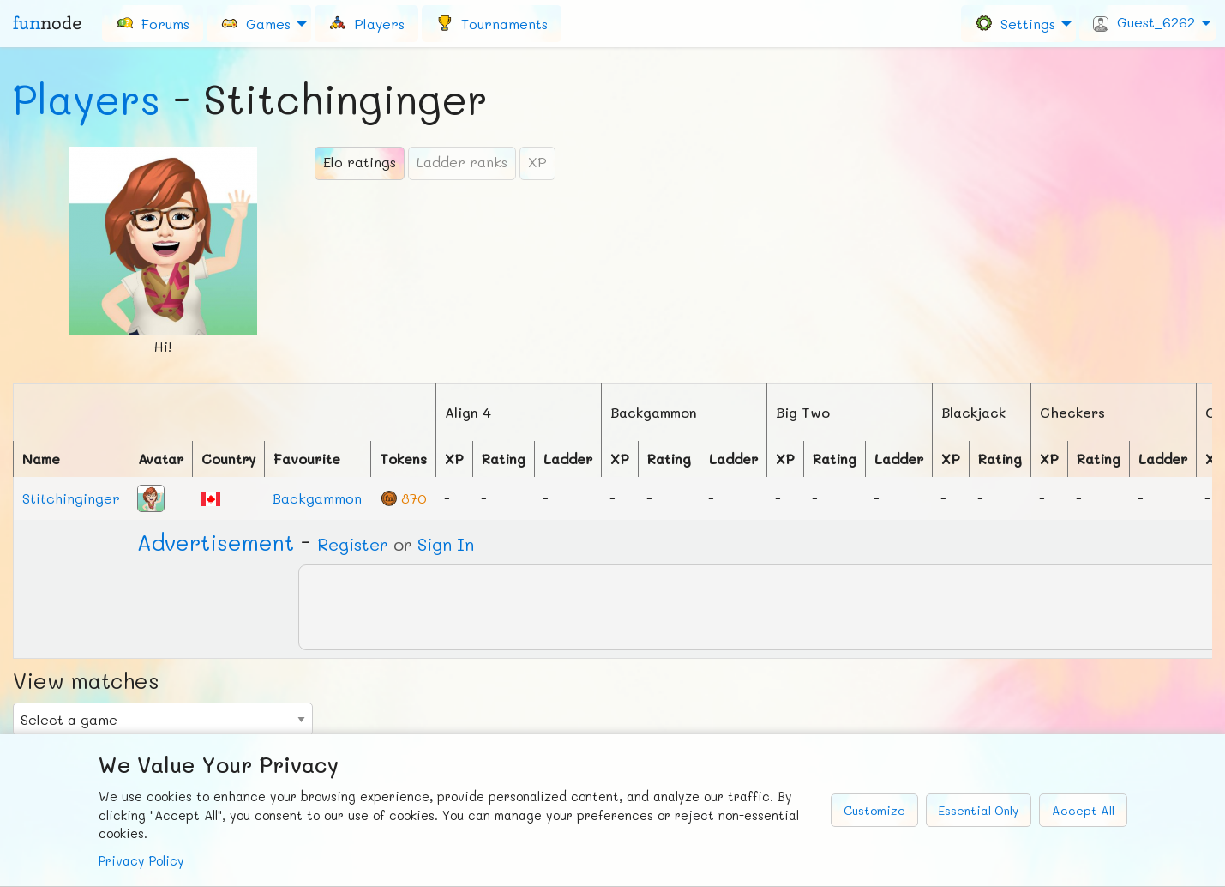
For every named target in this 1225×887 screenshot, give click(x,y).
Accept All (1083, 810)
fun (47, 23)
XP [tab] (537, 162)
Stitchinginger (71, 498)
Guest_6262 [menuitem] (1144, 22)
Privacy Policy (141, 861)
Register (352, 544)
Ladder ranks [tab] (462, 162)
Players (86, 98)
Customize (874, 810)
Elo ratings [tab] (359, 162)
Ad (215, 542)
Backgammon (317, 498)
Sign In (445, 544)
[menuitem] (152, 23)
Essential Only (978, 810)
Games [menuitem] (255, 23)
